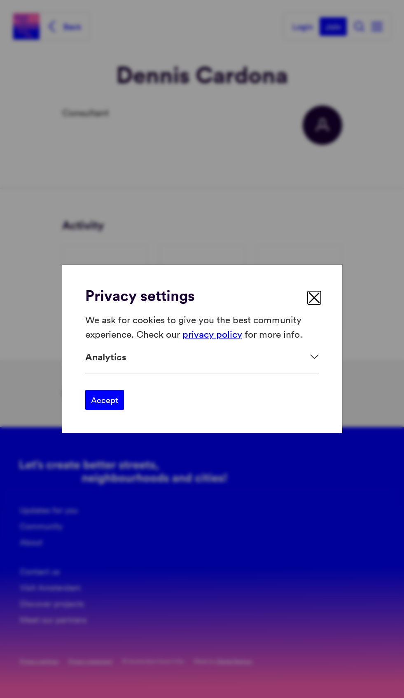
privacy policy (212, 334)
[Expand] (202, 357)
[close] (314, 297)
